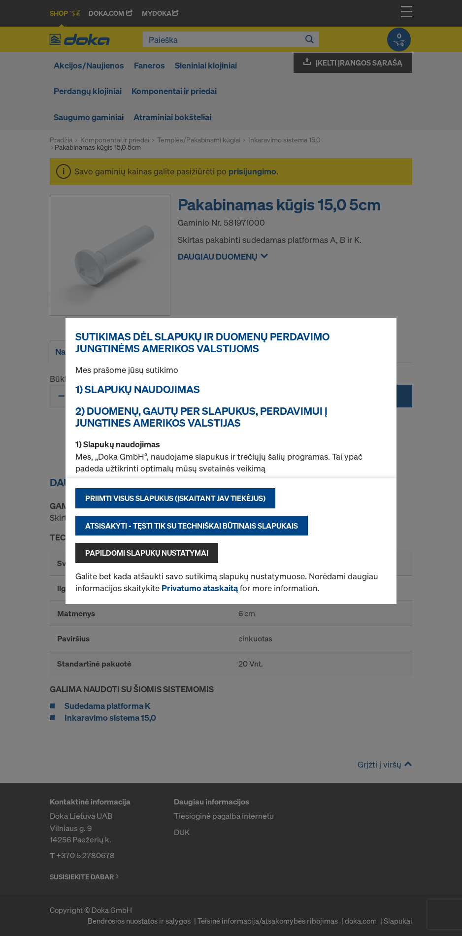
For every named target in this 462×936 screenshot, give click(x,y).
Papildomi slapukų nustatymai (146, 553)
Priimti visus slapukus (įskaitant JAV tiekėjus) (175, 498)
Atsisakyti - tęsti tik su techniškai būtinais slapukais (191, 526)
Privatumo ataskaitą (200, 588)
